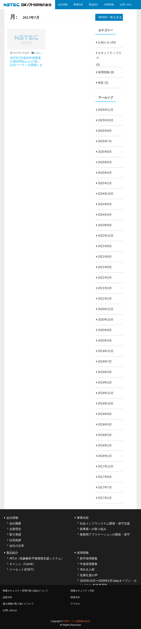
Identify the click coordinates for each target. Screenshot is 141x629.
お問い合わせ (10, 610)
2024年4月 (105, 214)
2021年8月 (105, 256)
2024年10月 (105, 193)
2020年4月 (105, 340)
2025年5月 (105, 162)
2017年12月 (105, 466)
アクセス (75, 603)
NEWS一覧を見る (110, 17)
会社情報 (63, 4)
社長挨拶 (15, 540)
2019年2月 (105, 382)
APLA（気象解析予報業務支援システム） (36, 558)
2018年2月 (105, 445)
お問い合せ (126, 4)
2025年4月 (105, 172)
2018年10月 (105, 403)
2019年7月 (105, 361)
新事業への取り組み (93, 529)
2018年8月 (105, 414)
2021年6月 (105, 267)
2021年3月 (105, 288)
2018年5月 (105, 424)
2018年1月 (105, 455)
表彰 (101, 82)
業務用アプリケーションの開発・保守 (105, 534)
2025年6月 (105, 151)
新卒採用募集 (88, 558)
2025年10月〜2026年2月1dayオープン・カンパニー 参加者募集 (108, 583)
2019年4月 (105, 372)
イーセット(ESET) (21, 569)
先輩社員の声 (88, 575)
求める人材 (87, 569)
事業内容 (78, 4)
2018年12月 (105, 393)
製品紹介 (93, 4)
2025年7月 (105, 141)
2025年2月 (105, 183)
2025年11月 (105, 109)
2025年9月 (105, 130)
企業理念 (15, 529)
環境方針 (75, 597)
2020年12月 (105, 309)
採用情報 (109, 4)
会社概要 (15, 523)
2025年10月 (105, 120)
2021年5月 (105, 277)
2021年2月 (105, 298)
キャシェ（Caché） (22, 564)
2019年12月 (105, 351)
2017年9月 (105, 476)
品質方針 (7, 597)
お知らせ (104, 42)
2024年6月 (105, 204)
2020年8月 (105, 330)
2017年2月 (105, 497)
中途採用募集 (88, 564)
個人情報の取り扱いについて (18, 603)
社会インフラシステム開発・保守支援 (105, 523)
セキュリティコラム (108, 55)
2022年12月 (105, 235)
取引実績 (15, 534)
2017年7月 (105, 487)
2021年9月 (105, 246)
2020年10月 (105, 319)
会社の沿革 (16, 545)
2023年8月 (105, 225)
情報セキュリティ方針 (82, 590)
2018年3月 (105, 435)
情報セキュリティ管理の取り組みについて (25, 590)
